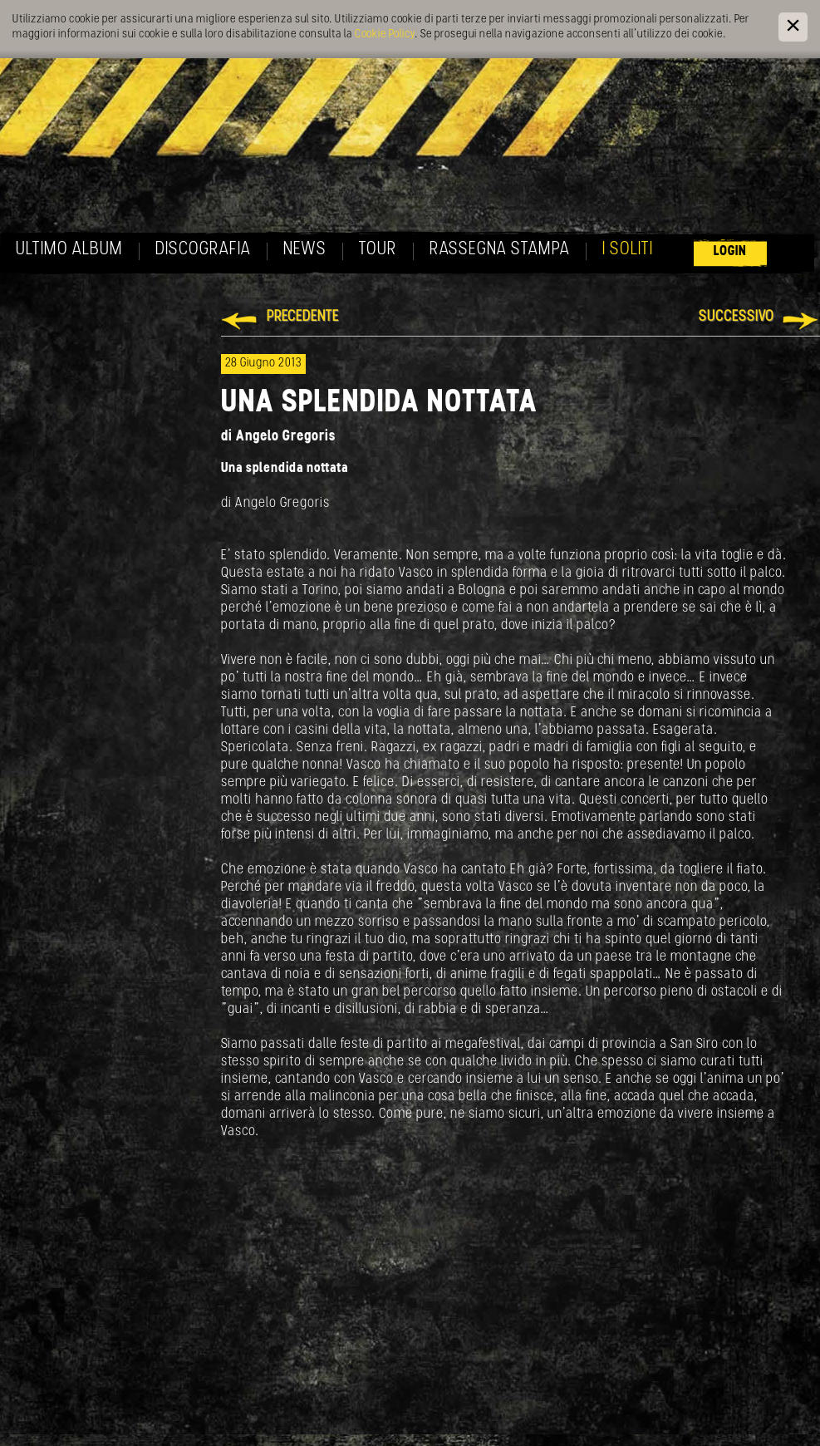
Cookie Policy (385, 34)
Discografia (203, 249)
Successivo (736, 317)
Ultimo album (69, 249)
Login (730, 251)
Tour (378, 249)
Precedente (303, 317)
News (305, 249)
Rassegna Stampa (500, 249)
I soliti (627, 249)
